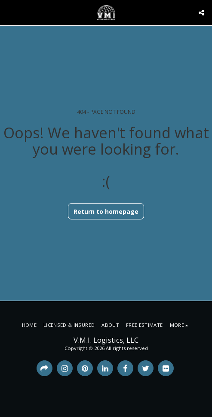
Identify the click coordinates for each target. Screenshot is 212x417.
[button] (9, 12)
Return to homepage (106, 211)
